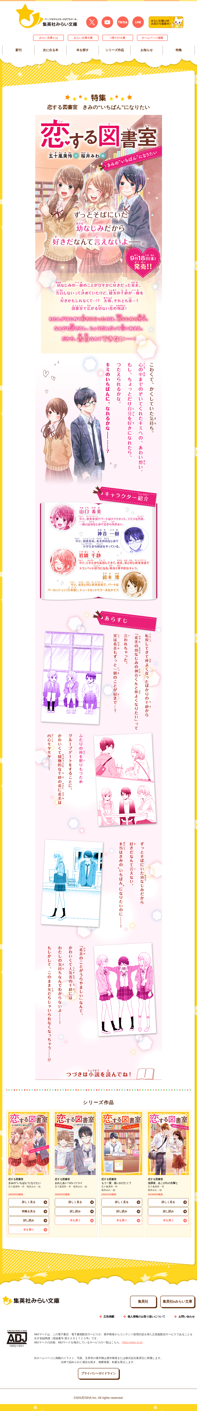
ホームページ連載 (152, 37)
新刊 (18, 50)
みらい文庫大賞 (83, 37)
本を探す (82, 50)
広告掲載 (109, 1323)
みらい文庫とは (48, 37)
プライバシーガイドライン (98, 1380)
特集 (178, 50)
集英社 (116, 1307)
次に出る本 (50, 50)
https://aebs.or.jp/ (132, 1349)
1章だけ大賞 (117, 37)
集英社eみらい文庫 (169, 1307)
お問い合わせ (187, 1323)
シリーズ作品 (114, 50)
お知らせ (146, 50)
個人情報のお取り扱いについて (146, 1323)
